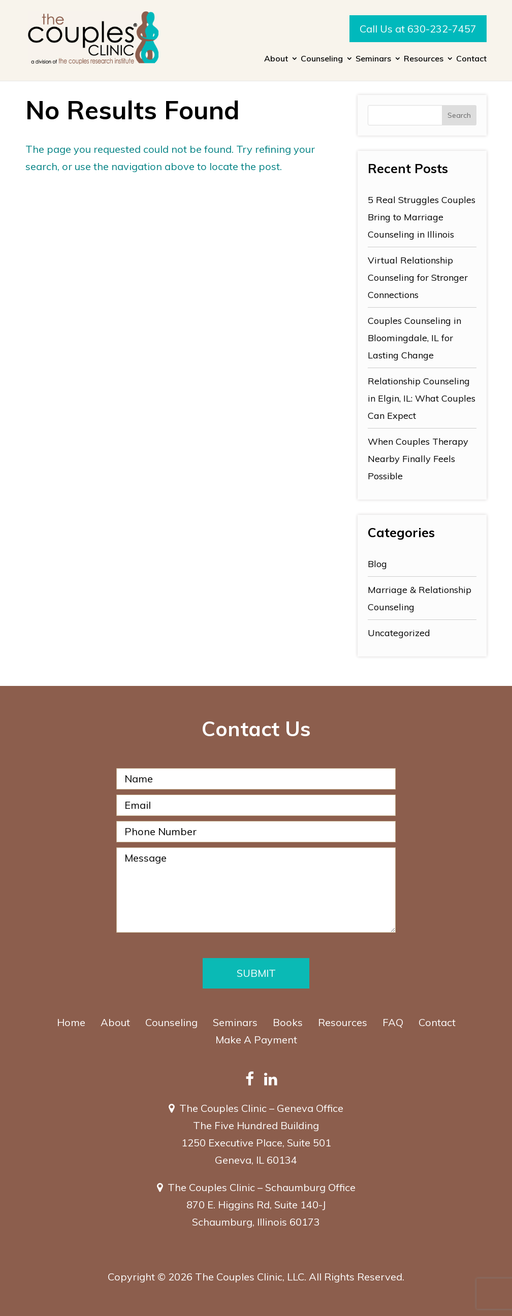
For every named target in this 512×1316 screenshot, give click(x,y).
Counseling (322, 59)
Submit (256, 973)
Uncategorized (399, 633)
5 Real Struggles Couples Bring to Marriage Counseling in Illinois (421, 217)
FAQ (392, 1022)
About (276, 59)
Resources (423, 59)
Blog (377, 564)
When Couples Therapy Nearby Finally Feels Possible (418, 459)
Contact (471, 59)
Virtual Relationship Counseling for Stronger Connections (418, 277)
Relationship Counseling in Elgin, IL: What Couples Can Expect (421, 398)
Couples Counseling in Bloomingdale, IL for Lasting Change (414, 338)
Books (288, 1022)
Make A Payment (256, 1039)
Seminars (373, 59)
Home (71, 1022)
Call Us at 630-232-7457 (418, 28)
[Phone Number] (256, 831)
